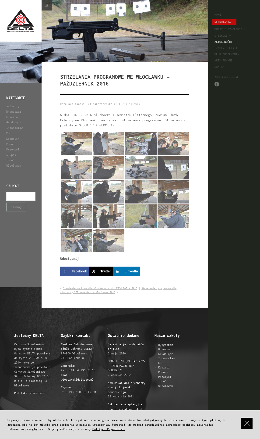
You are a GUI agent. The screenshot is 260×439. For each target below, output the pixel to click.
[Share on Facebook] (74, 271)
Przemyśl (12, 149)
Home (217, 14)
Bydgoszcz (13, 111)
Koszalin (12, 138)
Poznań (11, 144)
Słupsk (11, 155)
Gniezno (12, 117)
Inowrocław (14, 127)
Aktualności (223, 42)
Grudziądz (13, 122)
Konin (10, 133)
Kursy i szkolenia (228, 29)
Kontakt (220, 66)
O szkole (221, 35)
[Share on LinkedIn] (126, 271)
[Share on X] (101, 271)
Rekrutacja (222, 22)
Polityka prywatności (30, 393)
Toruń (10, 160)
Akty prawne (223, 60)
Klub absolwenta (226, 54)
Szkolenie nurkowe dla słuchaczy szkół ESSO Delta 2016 (100, 288)
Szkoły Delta (224, 48)
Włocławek (13, 165)
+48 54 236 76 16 (82, 370)
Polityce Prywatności (108, 429)
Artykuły (12, 106)
